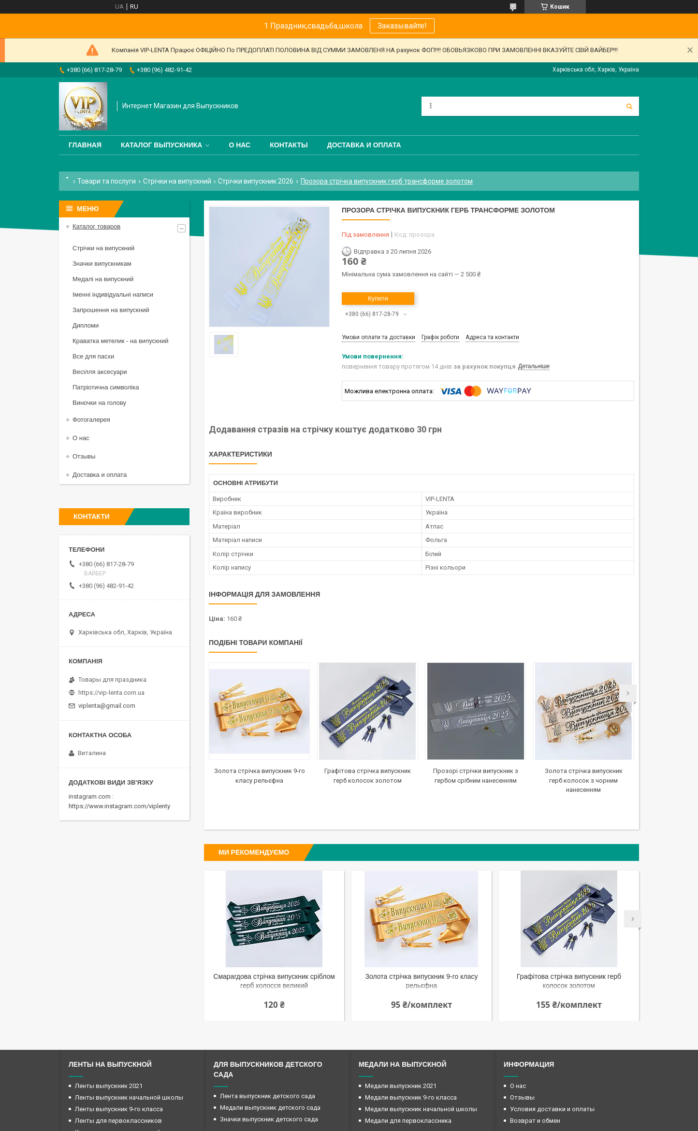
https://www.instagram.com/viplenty (119, 806)
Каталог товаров (96, 226)
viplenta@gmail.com (106, 705)
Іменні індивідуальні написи (113, 294)
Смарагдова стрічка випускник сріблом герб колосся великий (274, 981)
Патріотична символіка (106, 387)
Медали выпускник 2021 (400, 1085)
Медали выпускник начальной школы (421, 1109)
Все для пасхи (93, 356)
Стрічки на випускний (177, 181)
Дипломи (86, 325)
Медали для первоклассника (408, 1120)
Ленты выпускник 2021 (109, 1085)
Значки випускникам (102, 263)
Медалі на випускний (103, 279)
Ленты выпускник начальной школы (129, 1097)
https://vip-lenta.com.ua (111, 692)
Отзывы (84, 456)
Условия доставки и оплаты (552, 1109)
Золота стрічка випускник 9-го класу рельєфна (421, 981)
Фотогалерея (91, 419)
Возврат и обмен (535, 1120)
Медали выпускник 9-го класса (411, 1097)
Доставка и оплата (364, 145)
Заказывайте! (402, 25)
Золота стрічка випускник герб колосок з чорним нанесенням (584, 780)
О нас (239, 145)
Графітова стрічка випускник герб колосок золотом (569, 981)
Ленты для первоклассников (118, 1120)
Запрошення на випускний (111, 310)
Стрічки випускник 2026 (255, 181)
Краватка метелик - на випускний (120, 340)
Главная (85, 145)
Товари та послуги (106, 181)
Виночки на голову (99, 402)
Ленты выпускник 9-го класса (119, 1109)
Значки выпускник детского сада (269, 1119)
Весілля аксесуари (100, 371)
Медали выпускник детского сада (270, 1107)
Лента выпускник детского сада (267, 1096)
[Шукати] (629, 106)
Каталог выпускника (162, 145)
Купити (378, 298)
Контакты (288, 145)
